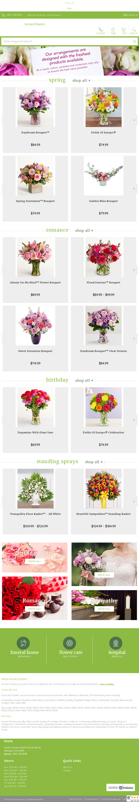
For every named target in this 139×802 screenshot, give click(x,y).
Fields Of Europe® (103, 132)
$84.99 (35, 145)
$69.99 (35, 445)
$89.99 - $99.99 (103, 295)
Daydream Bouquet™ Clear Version (103, 351)
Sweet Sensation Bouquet (35, 351)
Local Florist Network (110, 799)
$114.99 (35, 363)
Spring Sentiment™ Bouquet (35, 201)
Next (135, 120)
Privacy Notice (91, 799)
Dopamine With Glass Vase (35, 432)
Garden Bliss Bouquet (103, 201)
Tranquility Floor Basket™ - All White (35, 513)
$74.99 (103, 145)
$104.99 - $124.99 (35, 526)
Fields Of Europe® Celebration (103, 432)
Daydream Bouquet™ (35, 132)
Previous (4, 120)
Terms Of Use (75, 799)
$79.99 (103, 213)
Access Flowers (35, 24)
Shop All (80, 80)
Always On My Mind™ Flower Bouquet (35, 282)
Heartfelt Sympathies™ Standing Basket (103, 513)
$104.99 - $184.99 (103, 526)
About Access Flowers (14, 678)
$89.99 (35, 295)
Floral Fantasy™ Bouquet (103, 282)
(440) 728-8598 (14, 15)
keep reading (107, 684)
